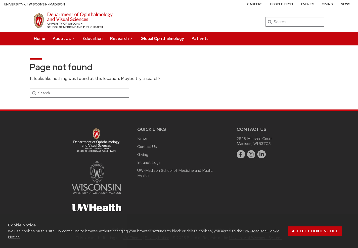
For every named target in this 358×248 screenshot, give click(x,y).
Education (93, 38)
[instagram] (251, 154)
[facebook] (241, 154)
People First (282, 4)
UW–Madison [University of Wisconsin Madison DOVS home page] (34, 4)
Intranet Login (149, 162)
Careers (255, 4)
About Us (64, 38)
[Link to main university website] (96, 194)
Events (307, 4)
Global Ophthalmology (162, 38)
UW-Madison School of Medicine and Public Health (175, 173)
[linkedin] (261, 154)
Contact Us (147, 146)
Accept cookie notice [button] (315, 231)
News (345, 4)
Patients (200, 38)
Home (39, 38)
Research (121, 38)
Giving (327, 4)
